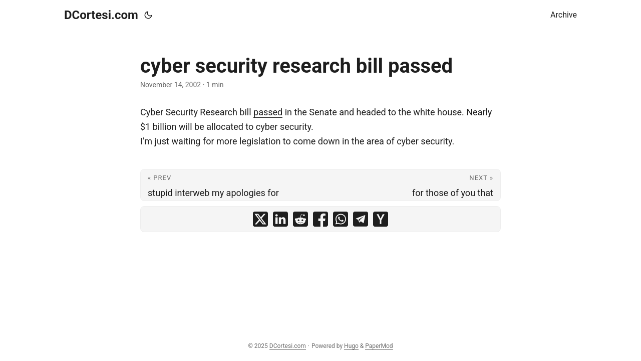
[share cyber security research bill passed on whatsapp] (340, 219)
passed (267, 112)
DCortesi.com (101, 15)
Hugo (351, 345)
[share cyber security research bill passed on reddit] (300, 219)
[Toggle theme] (148, 15)
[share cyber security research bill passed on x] (260, 219)
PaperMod (379, 345)
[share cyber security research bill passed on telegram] (360, 219)
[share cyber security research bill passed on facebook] (320, 219)
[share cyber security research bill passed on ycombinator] (380, 219)
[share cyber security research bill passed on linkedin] (280, 219)
